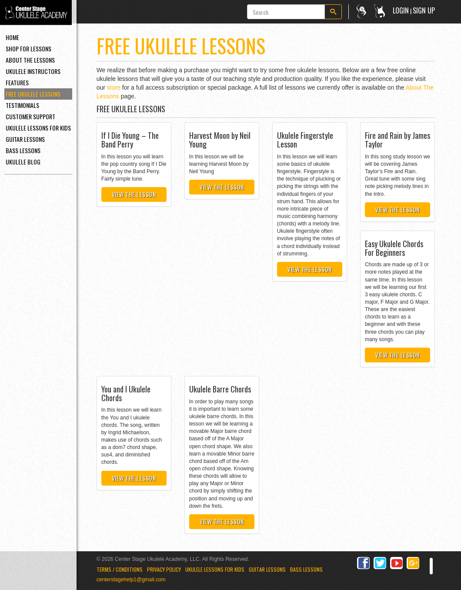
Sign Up (424, 10)
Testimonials (22, 105)
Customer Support (30, 116)
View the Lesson (134, 194)
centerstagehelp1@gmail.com (131, 580)
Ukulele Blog (23, 161)
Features (17, 82)
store (113, 87)
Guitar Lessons (25, 139)
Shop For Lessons (28, 48)
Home (12, 37)
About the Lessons (30, 59)
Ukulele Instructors (33, 71)
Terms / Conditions (120, 569)
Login (401, 10)
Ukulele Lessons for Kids (214, 569)
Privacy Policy (164, 569)
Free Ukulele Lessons (33, 93)
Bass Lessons (23, 150)
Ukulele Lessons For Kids (38, 127)
